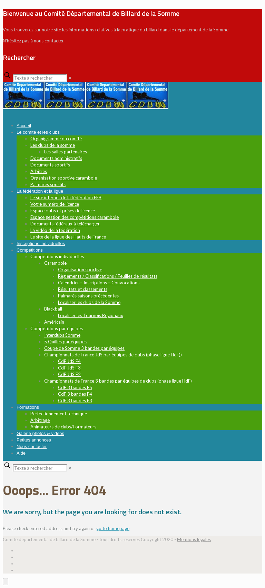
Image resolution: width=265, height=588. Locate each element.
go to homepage (112, 528)
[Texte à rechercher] (40, 78)
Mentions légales (194, 539)
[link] (70, 78)
